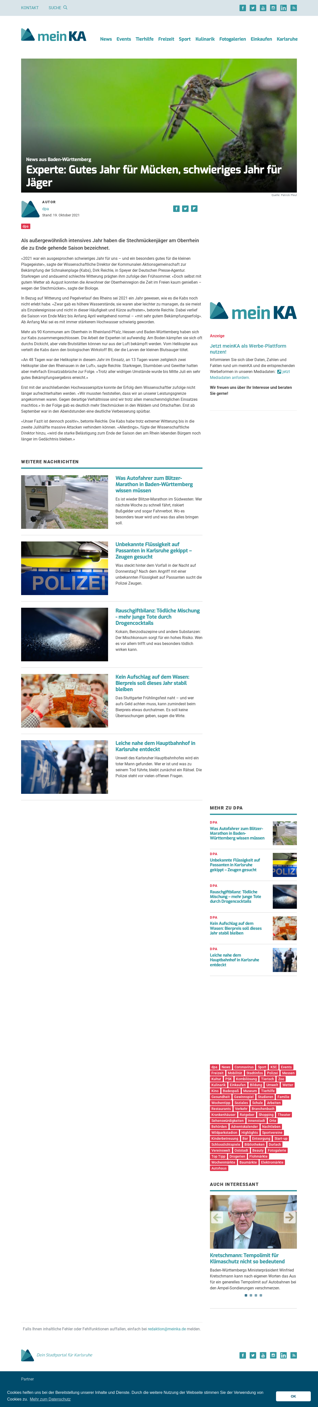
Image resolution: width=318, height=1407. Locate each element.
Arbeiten (274, 1103)
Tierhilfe (145, 39)
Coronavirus (244, 1067)
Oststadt (241, 1150)
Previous (217, 1217)
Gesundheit (220, 1097)
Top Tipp (218, 1156)
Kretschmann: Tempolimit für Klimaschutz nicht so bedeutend (247, 1258)
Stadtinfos (254, 1073)
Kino (215, 1091)
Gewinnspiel (244, 1097)
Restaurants (221, 1109)
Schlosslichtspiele (225, 1144)
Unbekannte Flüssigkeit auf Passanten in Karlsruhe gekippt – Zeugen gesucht (154, 550)
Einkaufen (261, 39)
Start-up (281, 1138)
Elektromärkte (272, 1162)
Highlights (249, 1133)
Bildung (256, 1085)
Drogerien (237, 1156)
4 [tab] (261, 1295)
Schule (257, 1103)
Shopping (266, 1115)
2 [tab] (251, 1295)
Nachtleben (271, 1127)
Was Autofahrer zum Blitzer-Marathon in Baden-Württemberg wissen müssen (154, 484)
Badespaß (231, 1091)
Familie (283, 1097)
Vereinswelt (220, 1150)
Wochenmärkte (223, 1162)
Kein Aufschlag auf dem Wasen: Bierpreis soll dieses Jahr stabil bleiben (152, 683)
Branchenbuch (263, 1109)
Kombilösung (246, 1079)
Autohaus (219, 1168)
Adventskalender (244, 1127)
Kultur (216, 1079)
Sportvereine (272, 1133)
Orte (272, 1121)
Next (290, 1217)
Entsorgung (261, 1138)
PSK (228, 1079)
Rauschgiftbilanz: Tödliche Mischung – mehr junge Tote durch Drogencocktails (235, 896)
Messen (288, 1073)
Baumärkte (248, 1162)
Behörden (219, 1127)
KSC (274, 1067)
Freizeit (166, 39)
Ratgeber (247, 1115)
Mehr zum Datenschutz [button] (50, 1399)
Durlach (275, 1144)
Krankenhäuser (223, 1115)
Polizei (272, 1073)
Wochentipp (220, 1103)
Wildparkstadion (224, 1133)
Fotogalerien (232, 39)
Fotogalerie (277, 1150)
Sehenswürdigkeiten (227, 1121)
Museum (250, 1091)
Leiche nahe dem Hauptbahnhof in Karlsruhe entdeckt (155, 746)
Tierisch (267, 1079)
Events (124, 39)
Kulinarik (205, 39)
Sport (185, 39)
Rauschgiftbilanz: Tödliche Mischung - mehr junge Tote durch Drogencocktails (158, 617)
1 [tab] (246, 1295)
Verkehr (241, 1109)
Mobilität (235, 1073)
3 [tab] (256, 1295)
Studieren (265, 1097)
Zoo (281, 1079)
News (106, 39)
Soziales (241, 1103)
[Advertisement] (253, 244)
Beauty (258, 1150)
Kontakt (30, 7)
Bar (245, 1138)
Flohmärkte (258, 1156)
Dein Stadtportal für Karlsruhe (56, 1355)
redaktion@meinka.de (167, 1329)
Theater (284, 1115)
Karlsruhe (287, 39)
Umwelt (272, 1085)
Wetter (287, 1085)
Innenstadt (256, 1121)
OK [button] (293, 1396)
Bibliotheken (254, 1144)
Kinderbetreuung (224, 1138)
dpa (45, 208)
